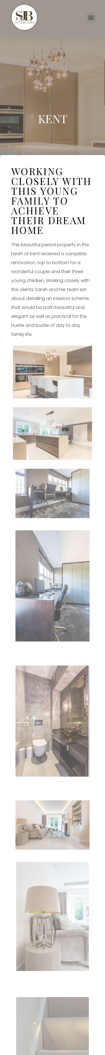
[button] (91, 17)
